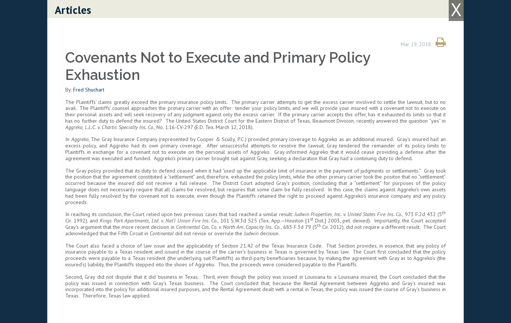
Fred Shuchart (88, 89)
